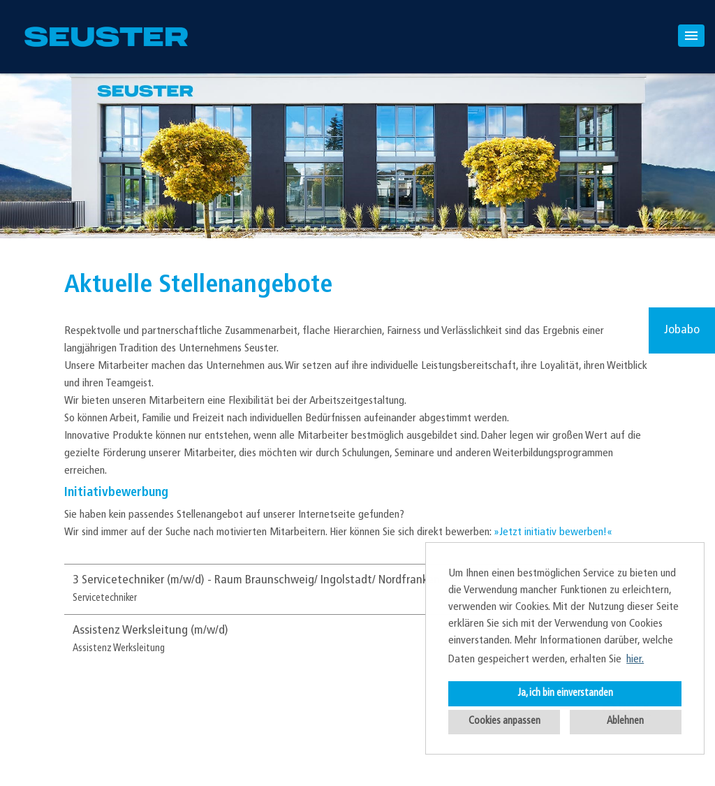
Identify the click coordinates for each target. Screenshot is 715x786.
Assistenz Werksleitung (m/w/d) (150, 630)
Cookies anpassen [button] (504, 721)
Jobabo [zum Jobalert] (682, 330)
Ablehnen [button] (625, 721)
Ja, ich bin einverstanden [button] (565, 693)
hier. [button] (635, 659)
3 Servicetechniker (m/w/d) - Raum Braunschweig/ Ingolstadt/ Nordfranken (256, 580)
